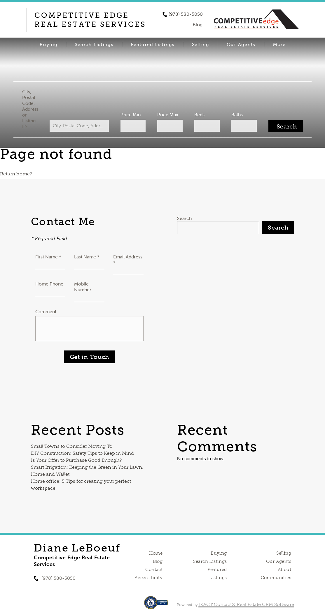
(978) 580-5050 (186, 14)
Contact (154, 569)
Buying (48, 44)
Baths (235, 114)
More (279, 44)
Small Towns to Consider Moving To (71, 446)
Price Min (131, 114)
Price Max (167, 114)
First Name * (48, 257)
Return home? (16, 174)
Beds (198, 114)
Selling (200, 44)
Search (184, 218)
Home (156, 553)
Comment (45, 311)
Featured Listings (152, 44)
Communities (276, 577)
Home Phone (49, 284)
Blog (158, 561)
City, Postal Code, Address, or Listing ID (33, 109)
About (284, 569)
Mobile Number (82, 286)
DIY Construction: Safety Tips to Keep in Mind (82, 453)
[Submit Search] (282, 126)
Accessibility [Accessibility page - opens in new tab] (148, 577)
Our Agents (241, 44)
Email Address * (127, 259)
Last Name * (86, 257)
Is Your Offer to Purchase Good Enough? (76, 460)
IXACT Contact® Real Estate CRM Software (246, 604)
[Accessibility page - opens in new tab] (155, 605)
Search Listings (94, 44)
